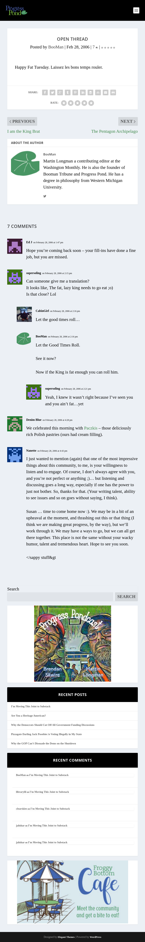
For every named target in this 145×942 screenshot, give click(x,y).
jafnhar (20, 825)
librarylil (21, 792)
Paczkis (90, 428)
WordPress (95, 937)
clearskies (21, 808)
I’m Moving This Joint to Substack (30, 706)
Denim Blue (33, 419)
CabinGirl (42, 310)
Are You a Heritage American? (28, 715)
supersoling (33, 273)
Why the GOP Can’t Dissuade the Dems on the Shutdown (43, 743)
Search (13, 589)
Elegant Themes (66, 937)
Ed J (29, 242)
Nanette (31, 450)
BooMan (56, 47)
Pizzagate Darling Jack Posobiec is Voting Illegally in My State (46, 734)
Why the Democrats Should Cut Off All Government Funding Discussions (52, 725)
